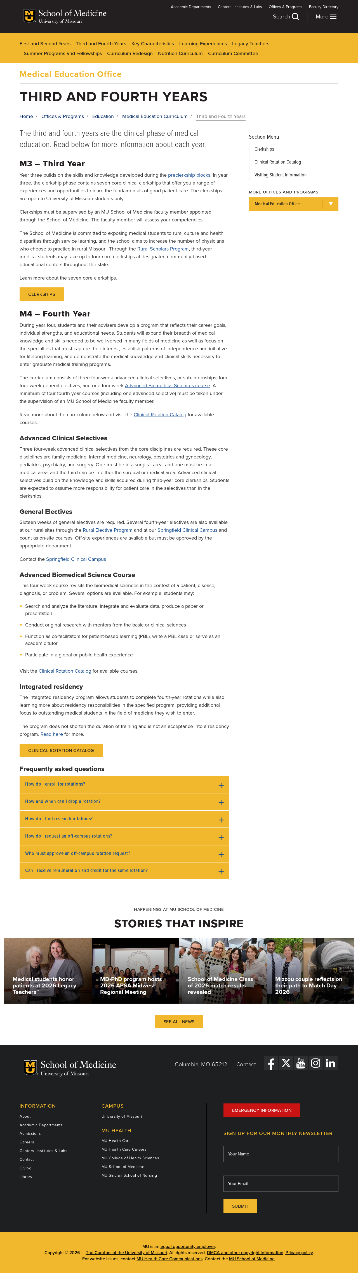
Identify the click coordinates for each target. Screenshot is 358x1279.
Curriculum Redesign (130, 53)
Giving (25, 1168)
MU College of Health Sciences (130, 1158)
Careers (27, 1142)
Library (26, 1176)
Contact (246, 1064)
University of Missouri (122, 1116)
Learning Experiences (203, 44)
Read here (52, 734)
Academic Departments (191, 6)
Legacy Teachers (250, 44)
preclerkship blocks (189, 175)
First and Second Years (45, 44)
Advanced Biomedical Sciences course (167, 385)
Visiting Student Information (281, 175)
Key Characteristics (152, 44)
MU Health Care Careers (124, 1149)
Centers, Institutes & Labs (240, 6)
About (25, 1116)
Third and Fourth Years (101, 44)
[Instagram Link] (316, 1063)
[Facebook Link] (271, 1063)
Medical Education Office (71, 74)
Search (286, 16)
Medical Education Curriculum (155, 116)
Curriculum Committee (233, 53)
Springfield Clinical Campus (187, 530)
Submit (240, 1206)
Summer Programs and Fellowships (63, 53)
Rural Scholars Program (163, 249)
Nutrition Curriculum (180, 53)
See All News (179, 1022)
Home (26, 116)
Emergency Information (262, 1110)
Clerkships (41, 294)
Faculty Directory (323, 6)
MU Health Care (116, 1140)
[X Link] (286, 1063)
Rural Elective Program (108, 530)
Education (103, 116)
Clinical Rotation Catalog (160, 415)
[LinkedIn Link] (331, 1063)
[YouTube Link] (301, 1063)
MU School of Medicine (123, 1166)
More (326, 16)
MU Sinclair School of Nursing (129, 1175)
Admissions (30, 1133)
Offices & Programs (285, 6)
